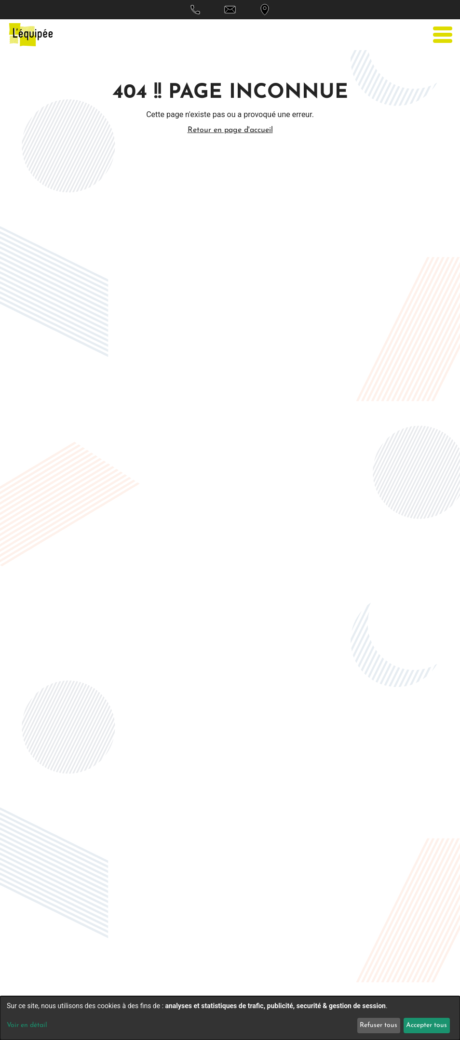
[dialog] (230, 1018)
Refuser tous (378, 1025)
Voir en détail (27, 1025)
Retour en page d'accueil (230, 130)
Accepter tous (426, 1025)
